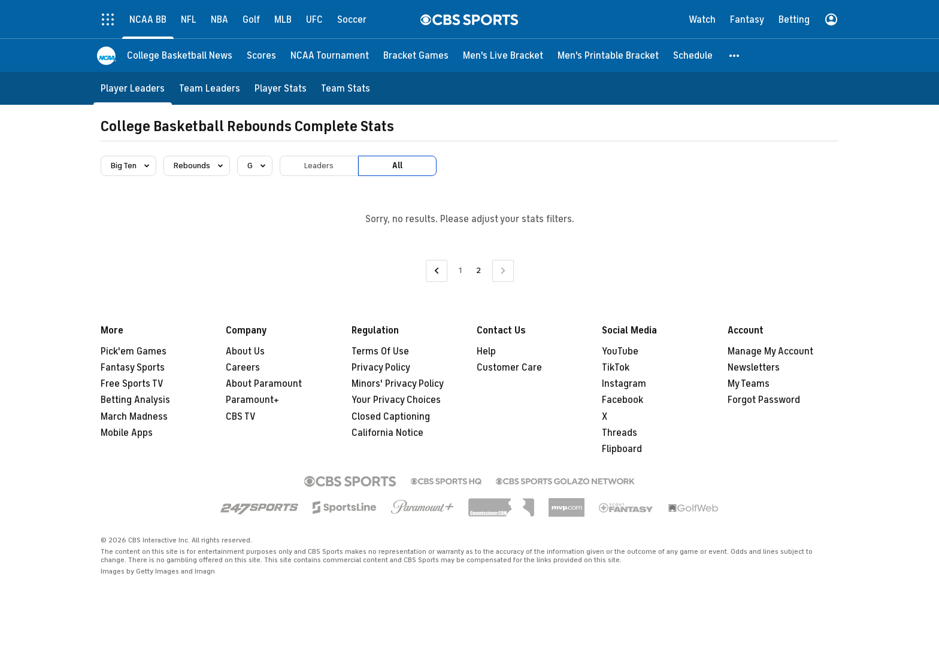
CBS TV (241, 417)
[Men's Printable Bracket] (608, 55)
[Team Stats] (345, 88)
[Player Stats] (280, 88)
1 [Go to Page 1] (460, 270)
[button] (735, 55)
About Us (245, 351)
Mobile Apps (127, 433)
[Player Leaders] (132, 88)
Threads (619, 433)
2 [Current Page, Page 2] (478, 270)
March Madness (134, 417)
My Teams (749, 384)
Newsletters (754, 368)
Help (486, 351)
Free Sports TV (132, 384)
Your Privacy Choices (396, 400)
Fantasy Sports (133, 368)
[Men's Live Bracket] (503, 55)
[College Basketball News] (180, 55)
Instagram (624, 384)
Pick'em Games (133, 351)
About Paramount (264, 384)
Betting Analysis (135, 400)
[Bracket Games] (416, 55)
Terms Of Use (380, 351)
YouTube (620, 351)
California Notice (387, 433)
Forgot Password (764, 400)
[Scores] (261, 55)
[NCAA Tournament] (329, 55)
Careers (243, 368)
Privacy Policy (381, 368)
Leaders (319, 165)
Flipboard (622, 449)
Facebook (622, 400)
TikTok (615, 368)
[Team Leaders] (209, 88)
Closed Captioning (391, 417)
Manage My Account (770, 351)
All (397, 165)
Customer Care (509, 368)
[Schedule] (693, 55)
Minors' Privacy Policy (398, 384)
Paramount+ (252, 400)
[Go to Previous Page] (436, 271)
